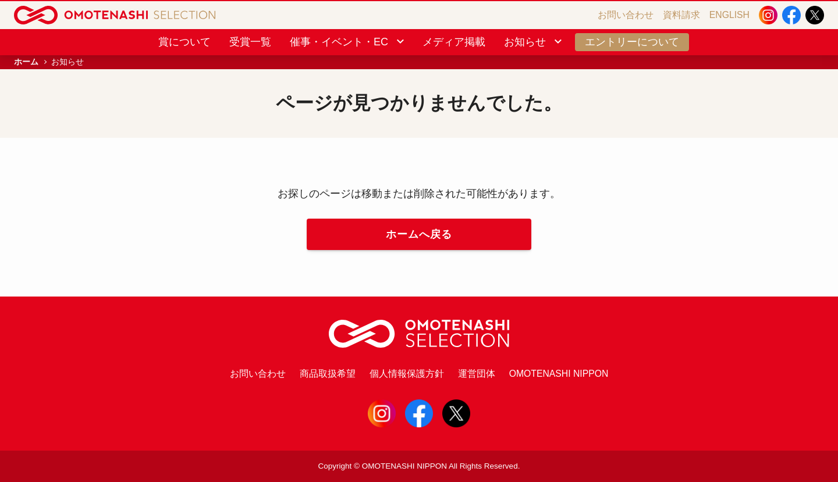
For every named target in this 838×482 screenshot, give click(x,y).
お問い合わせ (626, 15)
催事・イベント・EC (348, 42)
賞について (184, 42)
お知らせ (534, 42)
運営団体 (476, 374)
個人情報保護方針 (407, 374)
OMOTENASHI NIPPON (559, 374)
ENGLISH (729, 15)
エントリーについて (632, 42)
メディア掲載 (453, 42)
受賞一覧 (250, 42)
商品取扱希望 (328, 374)
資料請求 (681, 15)
